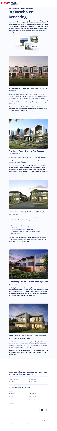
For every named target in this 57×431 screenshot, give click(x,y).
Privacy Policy (44, 420)
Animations (12, 400)
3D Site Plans (33, 400)
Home (10, 8)
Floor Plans (12, 396)
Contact (11, 420)
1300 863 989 (23, 352)
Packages (11, 403)
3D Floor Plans (33, 393)
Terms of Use (26, 420)
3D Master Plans (33, 396)
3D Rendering (15, 8)
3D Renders (12, 393)
